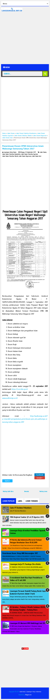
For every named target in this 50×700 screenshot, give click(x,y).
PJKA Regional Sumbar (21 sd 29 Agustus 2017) (27, 517)
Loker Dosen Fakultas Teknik (10, 156)
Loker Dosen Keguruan (25, 156)
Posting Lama (43, 491)
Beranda (26, 491)
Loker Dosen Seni (36, 156)
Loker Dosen (43, 152)
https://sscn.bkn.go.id (20, 389)
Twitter (7, 481)
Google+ (40, 478)
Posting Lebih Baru (8, 491)
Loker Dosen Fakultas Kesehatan (11, 154)
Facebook (39, 475)
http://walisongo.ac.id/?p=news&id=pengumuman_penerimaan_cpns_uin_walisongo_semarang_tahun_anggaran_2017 (25, 419)
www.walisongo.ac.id (9, 398)
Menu (6, 67)
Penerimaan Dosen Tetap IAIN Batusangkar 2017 (20, 553)
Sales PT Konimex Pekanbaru (20, 508)
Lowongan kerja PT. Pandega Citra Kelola (25, 564)
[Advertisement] (25, 38)
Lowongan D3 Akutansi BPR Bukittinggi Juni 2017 (28, 623)
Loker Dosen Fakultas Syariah (29, 154)
